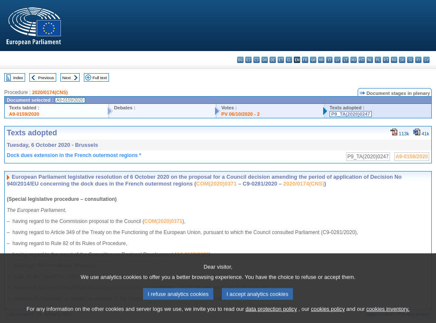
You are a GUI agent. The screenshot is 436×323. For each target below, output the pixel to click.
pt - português (386, 60)
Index (18, 77)
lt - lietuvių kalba (345, 60)
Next (66, 77)
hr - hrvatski (321, 60)
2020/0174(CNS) (50, 92)
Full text (99, 77)
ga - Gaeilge (313, 60)
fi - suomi (418, 60)
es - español (248, 60)
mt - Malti (362, 60)
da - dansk (264, 60)
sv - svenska (426, 60)
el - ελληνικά (289, 60)
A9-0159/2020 (24, 114)
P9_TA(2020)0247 (350, 114)
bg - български (240, 60)
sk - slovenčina (402, 60)
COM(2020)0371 (216, 183)
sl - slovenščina (410, 60)
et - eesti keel (281, 60)
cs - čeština (256, 60)
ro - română (394, 60)
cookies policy (328, 317)
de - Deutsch (273, 60)
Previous (46, 77)
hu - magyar (353, 60)
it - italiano (329, 60)
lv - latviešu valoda (337, 60)
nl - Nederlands (370, 60)
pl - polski (378, 60)
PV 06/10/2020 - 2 (240, 114)
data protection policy (271, 317)
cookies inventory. (387, 317)
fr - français (305, 60)
